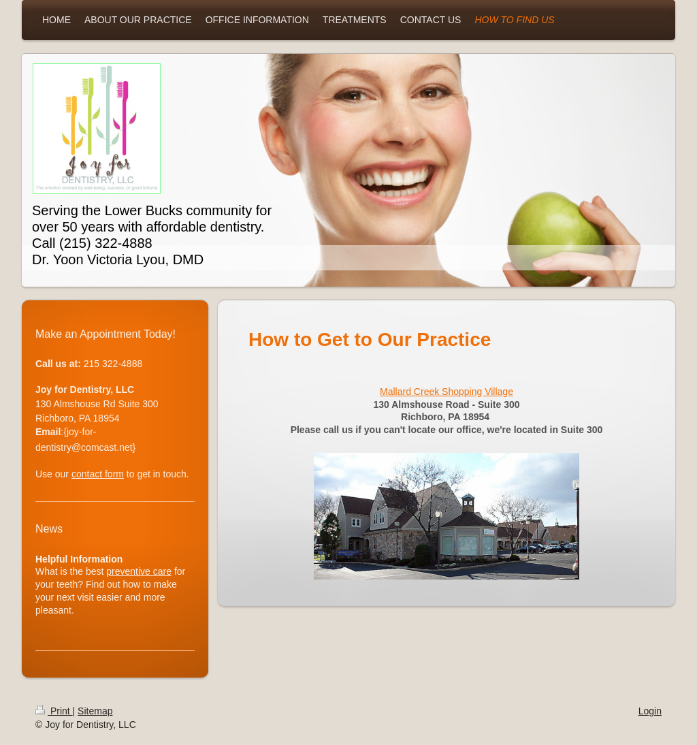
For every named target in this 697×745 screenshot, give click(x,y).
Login (650, 711)
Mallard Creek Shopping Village (446, 391)
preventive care (139, 571)
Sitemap (95, 711)
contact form (97, 474)
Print (54, 711)
